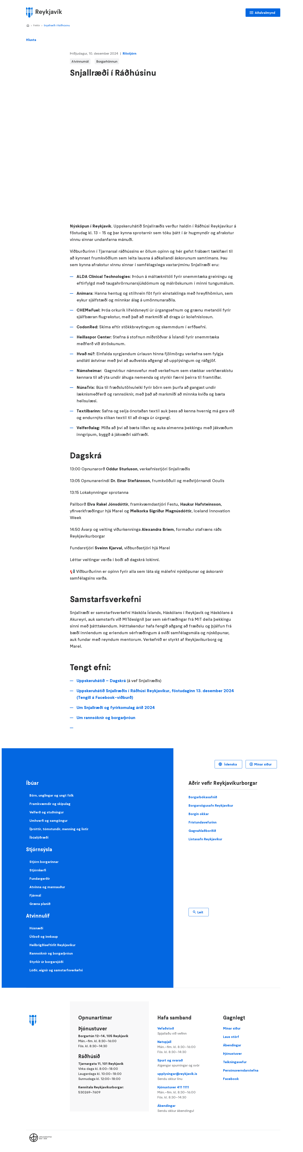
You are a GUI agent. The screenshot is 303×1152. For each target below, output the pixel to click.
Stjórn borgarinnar (43, 862)
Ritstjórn (129, 53)
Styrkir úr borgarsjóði (46, 962)
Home (27, 26)
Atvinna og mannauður (47, 887)
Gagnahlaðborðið (202, 830)
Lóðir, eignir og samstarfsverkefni (56, 970)
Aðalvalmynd (265, 13)
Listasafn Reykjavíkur (205, 839)
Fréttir (36, 25)
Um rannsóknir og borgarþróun (106, 717)
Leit (200, 912)
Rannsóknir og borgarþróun (51, 953)
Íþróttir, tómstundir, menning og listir (58, 829)
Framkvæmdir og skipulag (49, 804)
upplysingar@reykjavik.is (186, 1076)
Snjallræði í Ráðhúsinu (57, 25)
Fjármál (35, 895)
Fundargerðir (39, 878)
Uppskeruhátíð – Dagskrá (101, 680)
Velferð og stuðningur (46, 812)
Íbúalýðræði (38, 837)
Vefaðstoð (186, 1031)
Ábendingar (186, 1108)
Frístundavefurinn (203, 822)
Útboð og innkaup (43, 936)
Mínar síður (263, 764)
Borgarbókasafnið (203, 797)
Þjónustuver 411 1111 (186, 1092)
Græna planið (39, 904)
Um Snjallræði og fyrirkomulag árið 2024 (116, 707)
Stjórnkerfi (37, 870)
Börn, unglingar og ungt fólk (51, 795)
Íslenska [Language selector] (230, 764)
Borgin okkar (199, 814)
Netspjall (186, 1047)
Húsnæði (36, 928)
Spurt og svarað (186, 1063)
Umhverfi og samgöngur (48, 820)
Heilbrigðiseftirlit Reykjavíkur (52, 945)
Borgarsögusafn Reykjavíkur (211, 805)
